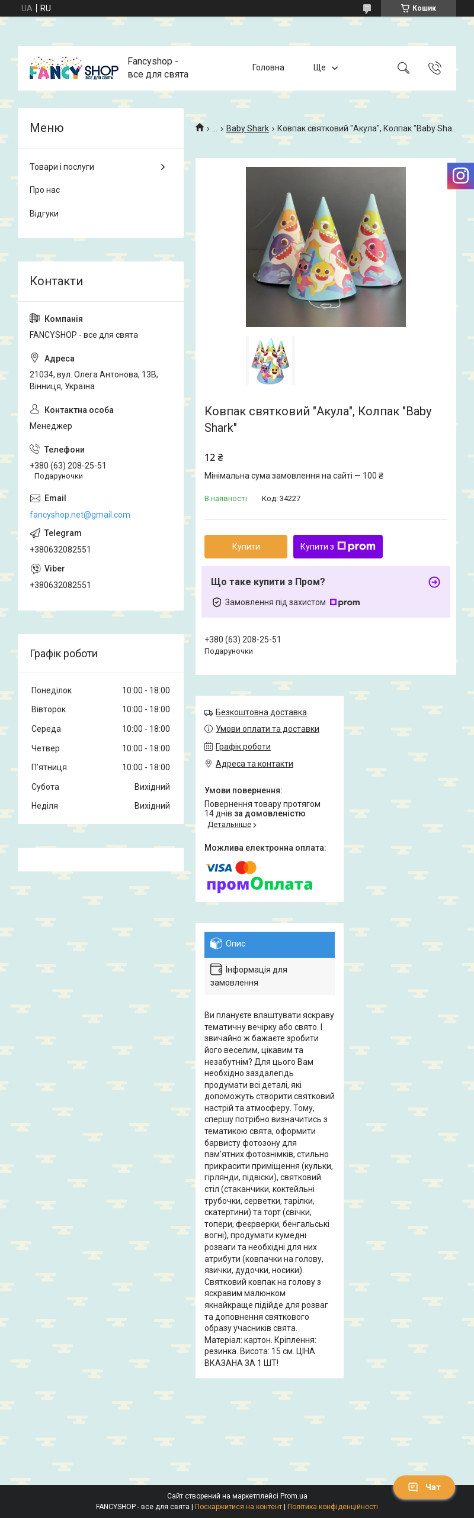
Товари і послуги (62, 167)
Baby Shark (247, 128)
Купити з (338, 546)
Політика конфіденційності (332, 1507)
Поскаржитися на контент (238, 1507)
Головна (268, 68)
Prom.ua (294, 1496)
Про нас (45, 190)
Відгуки (44, 213)
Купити (246, 546)
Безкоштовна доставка (261, 712)
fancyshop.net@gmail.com (80, 514)
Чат (424, 1487)
